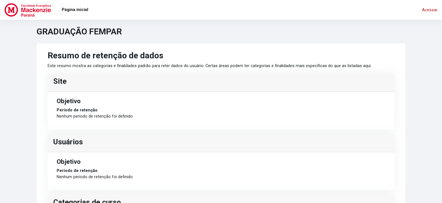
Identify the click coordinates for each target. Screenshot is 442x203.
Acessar (429, 9)
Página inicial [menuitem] (75, 9)
